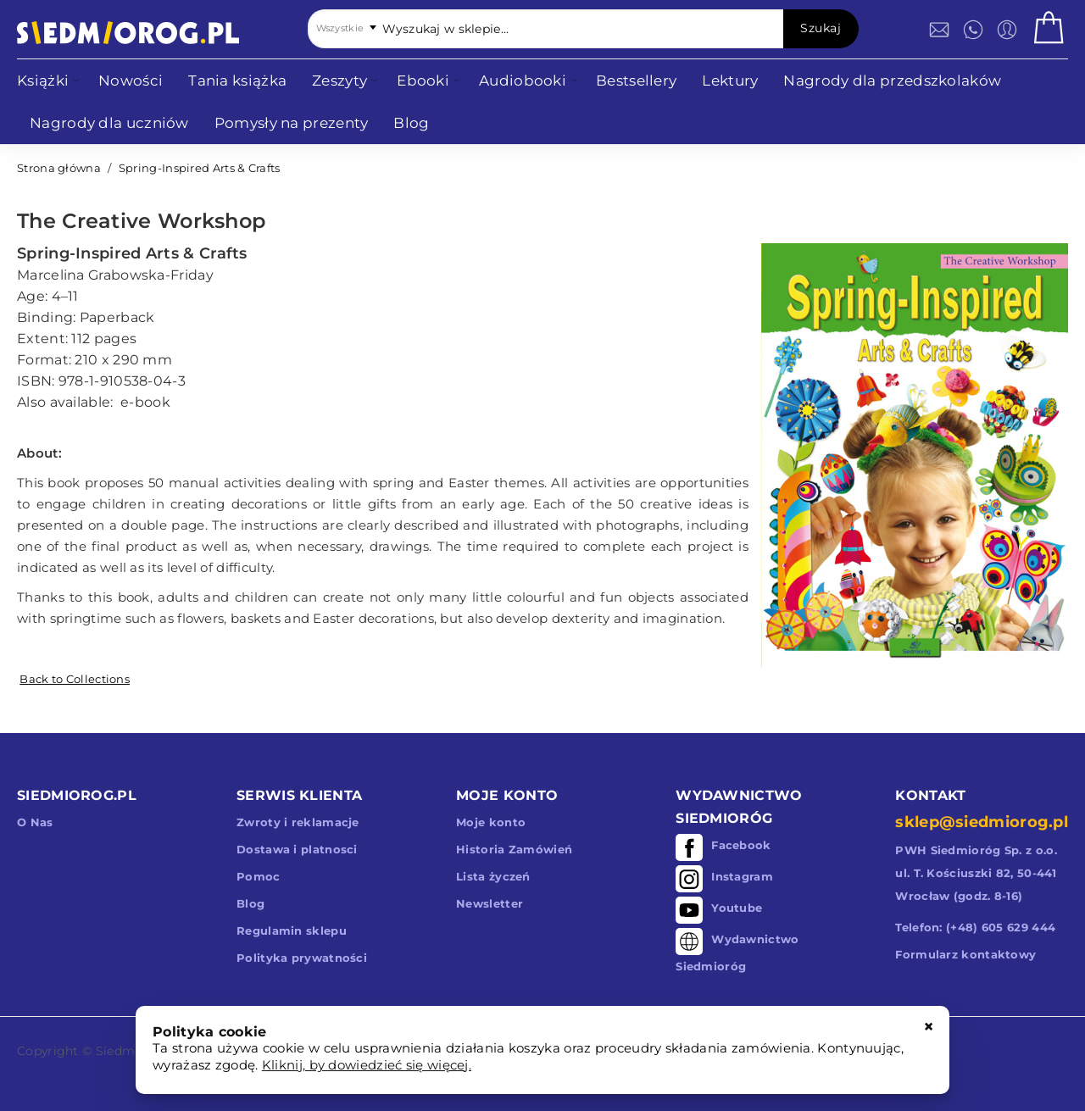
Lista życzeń (493, 876)
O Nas (35, 822)
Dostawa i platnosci (297, 849)
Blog (250, 903)
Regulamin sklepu (291, 930)
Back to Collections (74, 679)
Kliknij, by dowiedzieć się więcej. (366, 1065)
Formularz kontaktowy (965, 954)
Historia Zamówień (514, 849)
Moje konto (491, 822)
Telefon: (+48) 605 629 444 (975, 927)
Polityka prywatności (301, 957)
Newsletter (489, 903)
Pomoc (258, 876)
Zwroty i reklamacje (297, 822)
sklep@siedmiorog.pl (981, 822)
